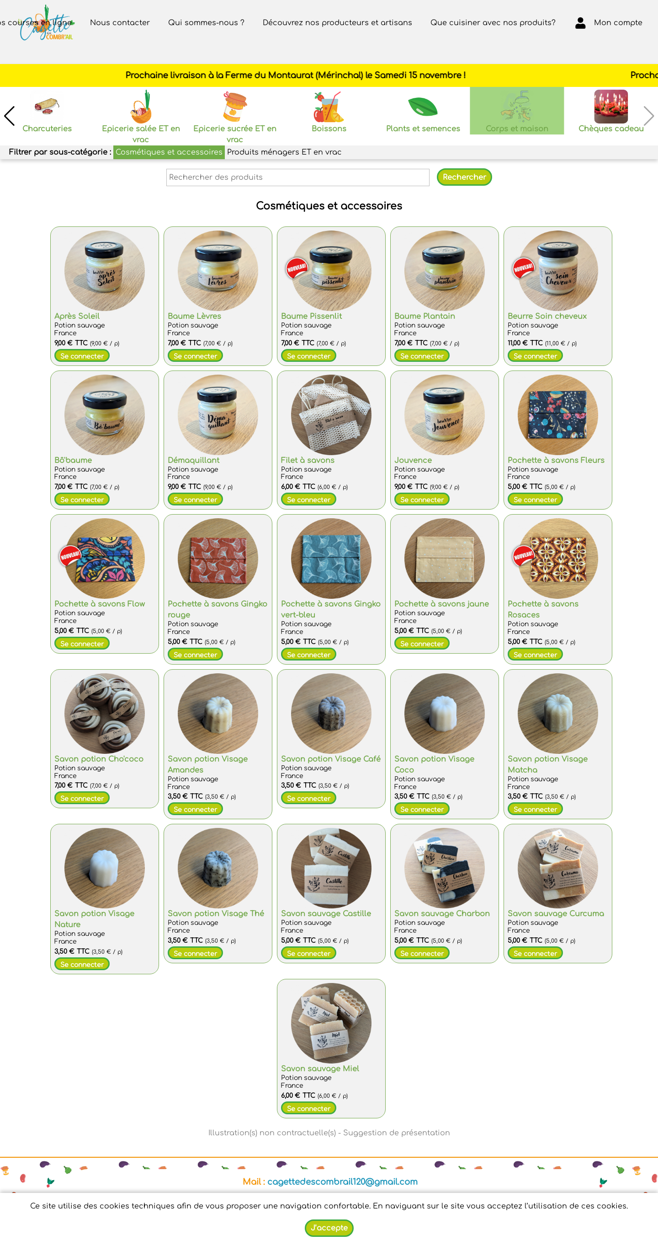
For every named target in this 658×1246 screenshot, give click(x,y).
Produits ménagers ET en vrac (284, 152)
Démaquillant (193, 461)
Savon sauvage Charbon (442, 914)
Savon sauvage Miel (320, 1069)
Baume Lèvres (194, 316)
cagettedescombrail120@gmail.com (342, 1182)
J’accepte (329, 1228)
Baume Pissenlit (311, 316)
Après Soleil (77, 316)
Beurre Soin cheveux (547, 316)
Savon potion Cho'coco (98, 759)
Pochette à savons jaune (441, 604)
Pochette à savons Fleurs (556, 461)
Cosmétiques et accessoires (169, 152)
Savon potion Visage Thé (216, 914)
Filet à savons (307, 461)
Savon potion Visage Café (331, 759)
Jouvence (413, 461)
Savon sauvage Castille (326, 914)
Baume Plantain (424, 316)
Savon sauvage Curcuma (556, 914)
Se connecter (82, 356)
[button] (9, 116)
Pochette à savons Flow (99, 604)
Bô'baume (73, 461)
